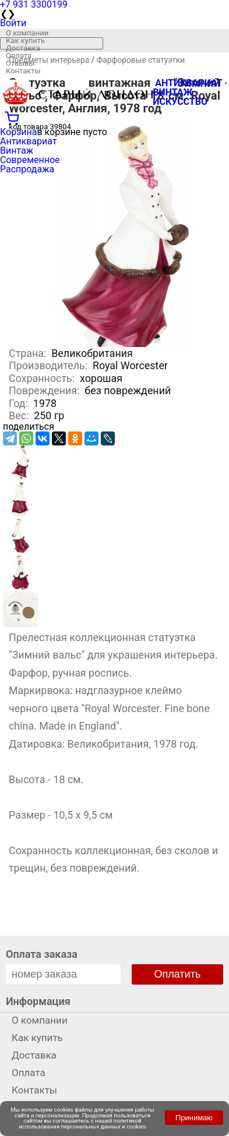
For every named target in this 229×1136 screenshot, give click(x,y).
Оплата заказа (41, 954)
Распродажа (27, 169)
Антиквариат (28, 141)
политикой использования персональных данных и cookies (82, 1123)
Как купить (25, 40)
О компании (27, 33)
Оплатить (177, 974)
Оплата (18, 55)
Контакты (23, 70)
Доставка (23, 48)
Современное (30, 159)
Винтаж (16, 150)
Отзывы (20, 63)
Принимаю (194, 1117)
